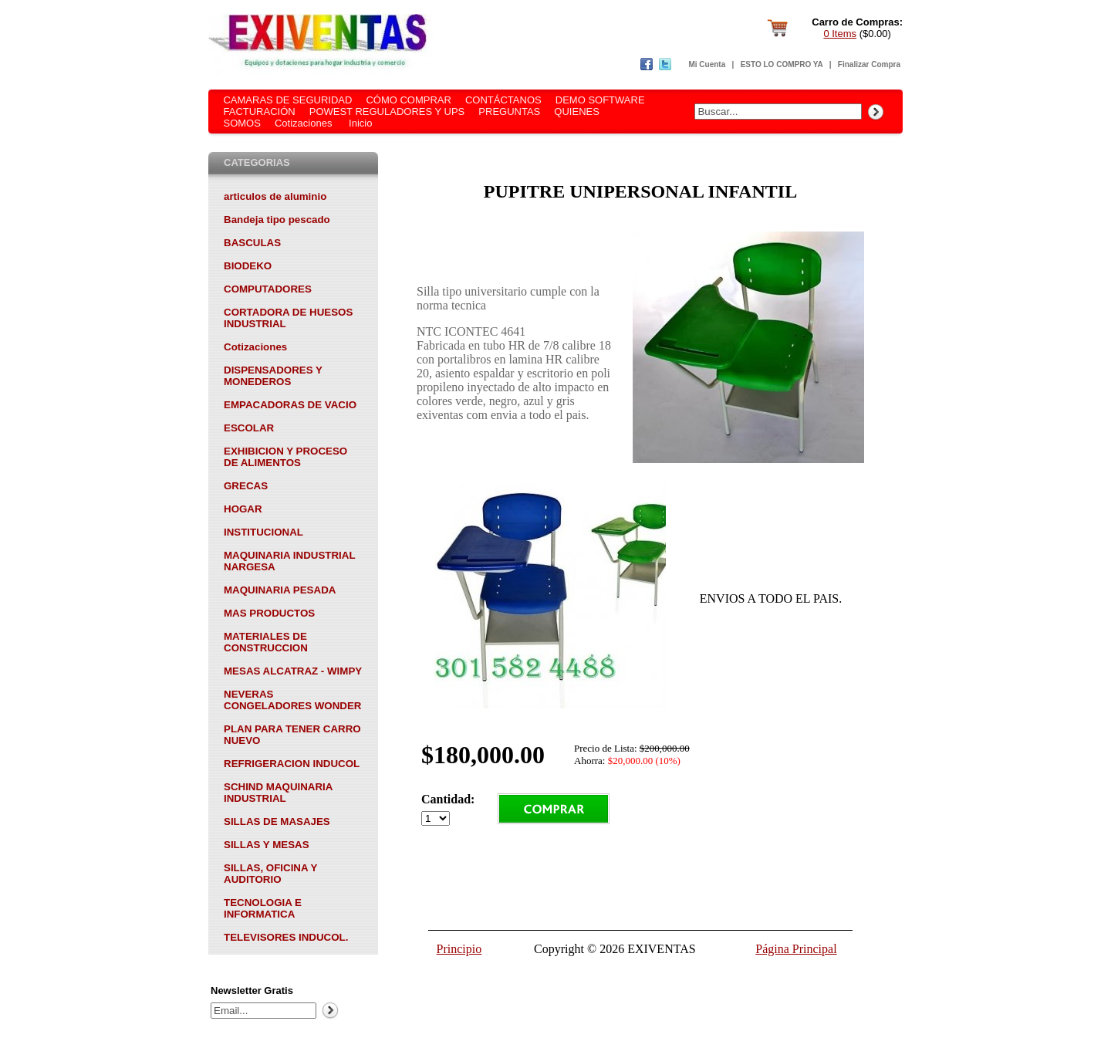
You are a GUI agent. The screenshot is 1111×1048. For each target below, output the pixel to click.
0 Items (839, 33)
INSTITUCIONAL (263, 532)
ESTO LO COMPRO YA (782, 64)
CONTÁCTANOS (503, 100)
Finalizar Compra (869, 64)
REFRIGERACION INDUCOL (292, 763)
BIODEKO (248, 266)
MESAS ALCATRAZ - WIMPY (293, 671)
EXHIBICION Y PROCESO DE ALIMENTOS (285, 456)
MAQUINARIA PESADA (280, 590)
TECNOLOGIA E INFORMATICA (263, 908)
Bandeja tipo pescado (277, 219)
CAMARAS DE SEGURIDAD (287, 100)
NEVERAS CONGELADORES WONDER (292, 700)
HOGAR (243, 509)
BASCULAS (252, 242)
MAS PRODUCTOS (269, 613)
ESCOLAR (249, 428)
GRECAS (246, 486)
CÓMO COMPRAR (408, 100)
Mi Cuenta (706, 64)
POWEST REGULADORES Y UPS (387, 111)
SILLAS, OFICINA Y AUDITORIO (270, 873)
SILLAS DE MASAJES (277, 821)
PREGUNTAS (509, 111)
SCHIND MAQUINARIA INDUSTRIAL (278, 792)
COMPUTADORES (268, 289)
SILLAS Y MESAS (266, 844)
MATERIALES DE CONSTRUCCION (266, 642)
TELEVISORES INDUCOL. (286, 937)
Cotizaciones (303, 123)
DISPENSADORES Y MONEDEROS (273, 375)
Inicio (360, 123)
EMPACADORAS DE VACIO (290, 405)
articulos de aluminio (275, 196)
